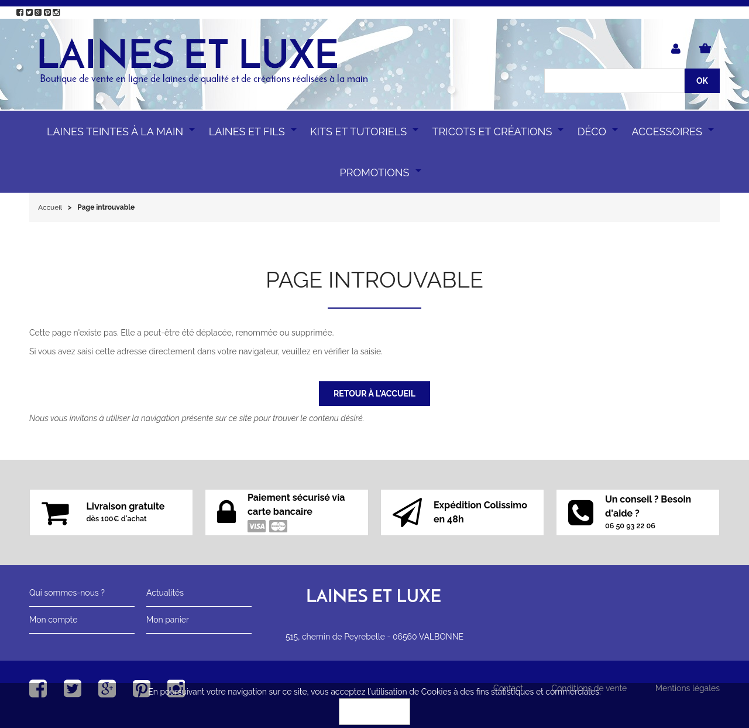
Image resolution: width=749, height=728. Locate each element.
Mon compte (53, 619)
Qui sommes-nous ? (67, 592)
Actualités (165, 592)
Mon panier (167, 619)
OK (374, 711)
